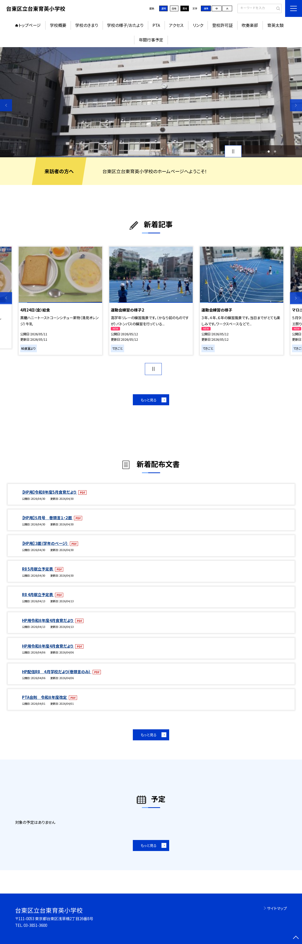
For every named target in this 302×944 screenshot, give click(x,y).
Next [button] (296, 105)
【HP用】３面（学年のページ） (45, 543)
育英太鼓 (275, 25)
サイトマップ (277, 908)
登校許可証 (222, 25)
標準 (206, 8)
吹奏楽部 (250, 25)
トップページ (29, 25)
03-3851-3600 (35, 925)
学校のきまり (86, 25)
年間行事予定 (151, 40)
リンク (198, 25)
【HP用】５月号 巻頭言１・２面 (47, 517)
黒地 (184, 8)
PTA (156, 25)
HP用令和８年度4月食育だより (48, 620)
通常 (163, 8)
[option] (151, 102)
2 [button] (275, 151)
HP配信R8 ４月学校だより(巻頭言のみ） (56, 671)
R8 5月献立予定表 (38, 569)
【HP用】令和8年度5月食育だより (49, 492)
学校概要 (58, 25)
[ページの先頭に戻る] (296, 938)
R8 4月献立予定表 (38, 594)
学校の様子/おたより (125, 25)
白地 (174, 8)
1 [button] (268, 151)
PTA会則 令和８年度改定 (45, 697)
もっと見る (149, 399)
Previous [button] (6, 105)
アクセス (176, 25)
